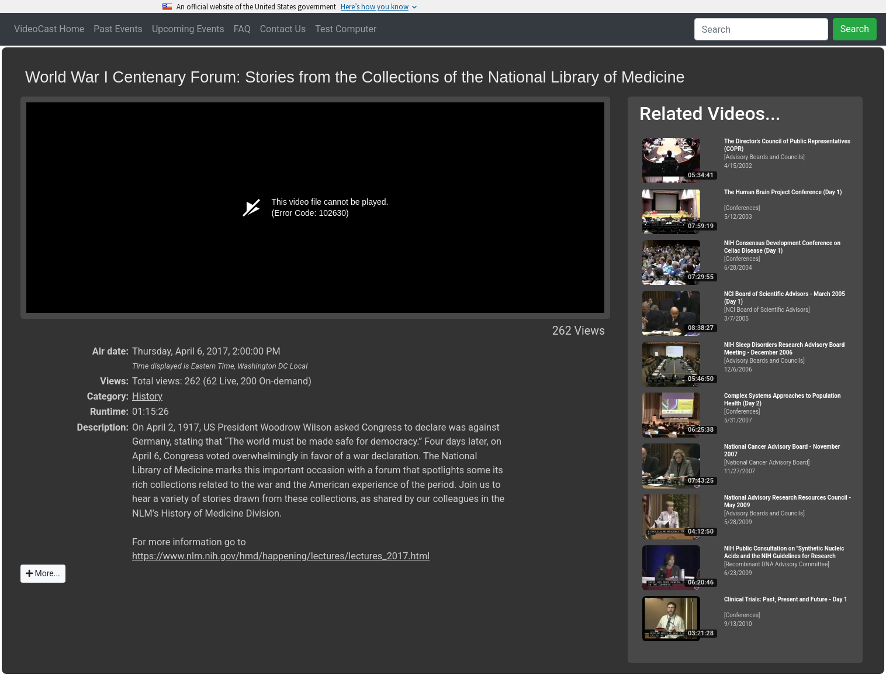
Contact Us (283, 29)
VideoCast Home (49, 29)
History (147, 396)
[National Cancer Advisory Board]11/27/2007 (788, 458)
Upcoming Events (188, 29)
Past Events (118, 29)
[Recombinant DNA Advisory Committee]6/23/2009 (788, 560)
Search (854, 29)
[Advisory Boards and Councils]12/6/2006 (788, 357)
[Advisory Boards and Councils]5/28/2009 (788, 509)
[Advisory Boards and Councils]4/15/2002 (788, 153)
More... (43, 573)
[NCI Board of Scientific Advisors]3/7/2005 (788, 306)
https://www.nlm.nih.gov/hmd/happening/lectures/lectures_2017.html (281, 556)
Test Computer (345, 29)
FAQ (242, 29)
